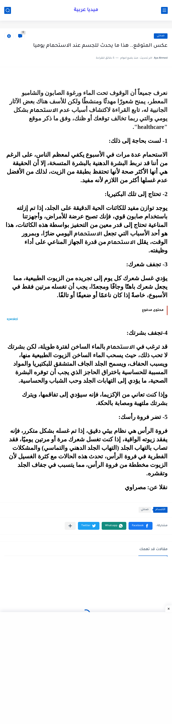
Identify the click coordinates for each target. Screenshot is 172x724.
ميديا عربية (86, 10)
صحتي (161, 35)
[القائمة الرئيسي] (164, 10)
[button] (141, 526)
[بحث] (7, 10)
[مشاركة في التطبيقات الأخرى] (70, 526)
